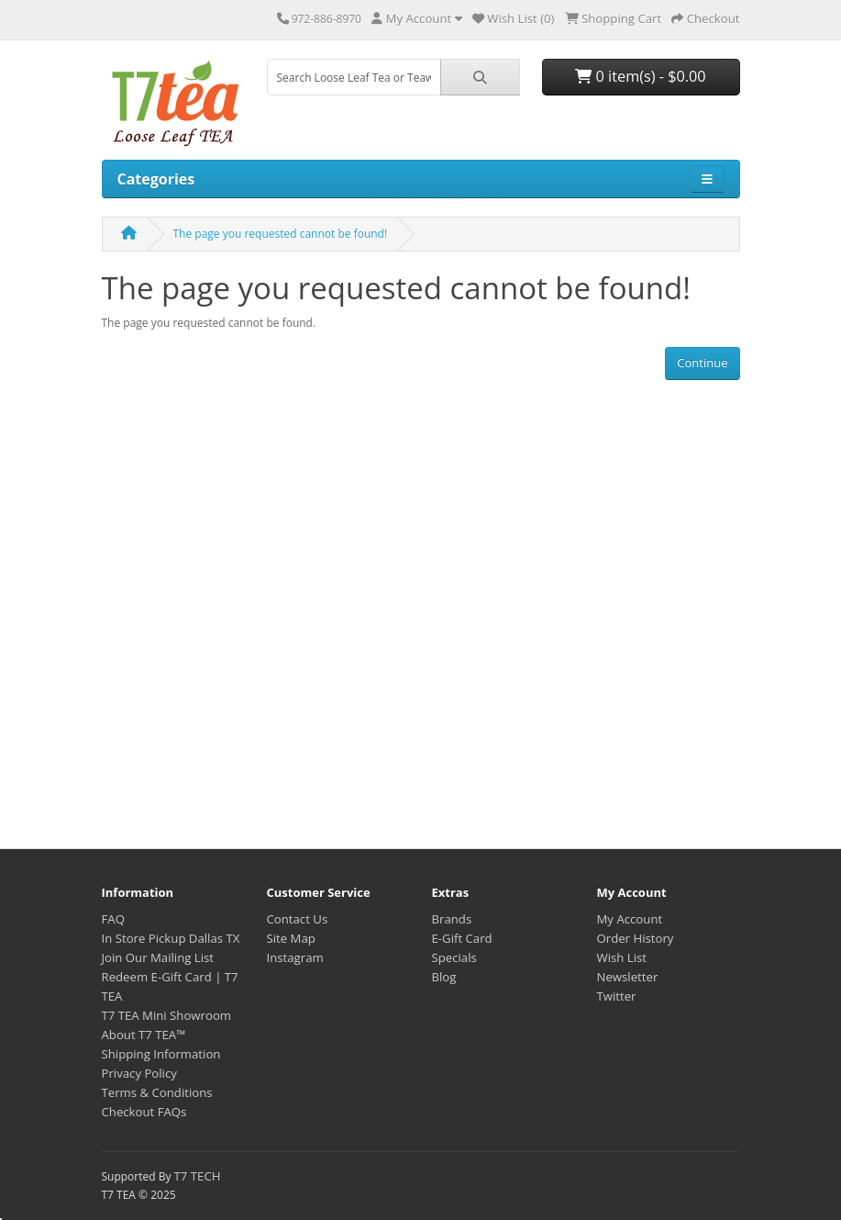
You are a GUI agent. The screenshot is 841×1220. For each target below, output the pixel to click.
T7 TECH (197, 1176)
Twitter (616, 996)
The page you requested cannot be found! (280, 233)
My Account (630, 919)
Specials (454, 957)
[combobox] (354, 77)
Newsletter (627, 976)
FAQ (113, 919)
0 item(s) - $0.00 (640, 76)
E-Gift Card (462, 938)
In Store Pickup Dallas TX (171, 938)
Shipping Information (161, 1054)
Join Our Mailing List (158, 957)
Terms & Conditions (157, 1092)
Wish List (622, 957)
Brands (452, 919)
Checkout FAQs (144, 1111)
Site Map (291, 938)
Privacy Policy (139, 1073)
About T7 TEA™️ (144, 1034)
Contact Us (297, 919)
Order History (635, 938)
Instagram (295, 957)
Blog (444, 976)
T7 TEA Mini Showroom (167, 1015)
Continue (702, 362)
